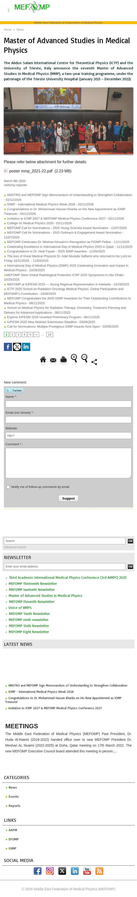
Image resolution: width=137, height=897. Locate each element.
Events (12, 796)
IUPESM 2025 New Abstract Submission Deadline (40, 322)
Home (8, 29)
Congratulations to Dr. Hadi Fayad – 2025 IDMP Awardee (45, 251)
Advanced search (15, 547)
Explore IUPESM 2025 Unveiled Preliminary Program (42, 317)
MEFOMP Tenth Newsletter (29, 613)
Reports (12, 805)
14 (49, 334)
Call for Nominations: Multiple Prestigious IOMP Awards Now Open (52, 326)
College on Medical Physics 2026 (28, 223)
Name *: (11, 396)
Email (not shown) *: (20, 412)
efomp (12, 839)
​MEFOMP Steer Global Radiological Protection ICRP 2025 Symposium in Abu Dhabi (63, 275)
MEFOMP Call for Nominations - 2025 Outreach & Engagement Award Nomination (62, 232)
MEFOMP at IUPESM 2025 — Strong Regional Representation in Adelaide (57, 284)
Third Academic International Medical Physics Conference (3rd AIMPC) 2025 (67, 577)
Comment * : (14, 444)
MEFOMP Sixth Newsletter (29, 625)
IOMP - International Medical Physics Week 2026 (41, 693)
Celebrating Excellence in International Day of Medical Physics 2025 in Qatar (59, 247)
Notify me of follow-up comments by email (40, 487)
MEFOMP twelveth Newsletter (32, 589)
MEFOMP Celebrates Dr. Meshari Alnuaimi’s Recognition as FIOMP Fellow (57, 242)
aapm (11, 830)
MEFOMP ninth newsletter (28, 619)
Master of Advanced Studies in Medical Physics (45, 595)
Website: (12, 428)
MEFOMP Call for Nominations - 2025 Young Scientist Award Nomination (56, 228)
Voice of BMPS (20, 607)
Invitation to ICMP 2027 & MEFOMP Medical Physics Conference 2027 (55, 709)
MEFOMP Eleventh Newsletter (32, 601)
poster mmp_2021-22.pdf (30, 171)
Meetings (21, 726)
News (20, 29)
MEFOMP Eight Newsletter (29, 631)
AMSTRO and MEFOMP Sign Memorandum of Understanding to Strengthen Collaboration (67, 687)
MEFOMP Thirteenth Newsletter (33, 583)
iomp (10, 848)
